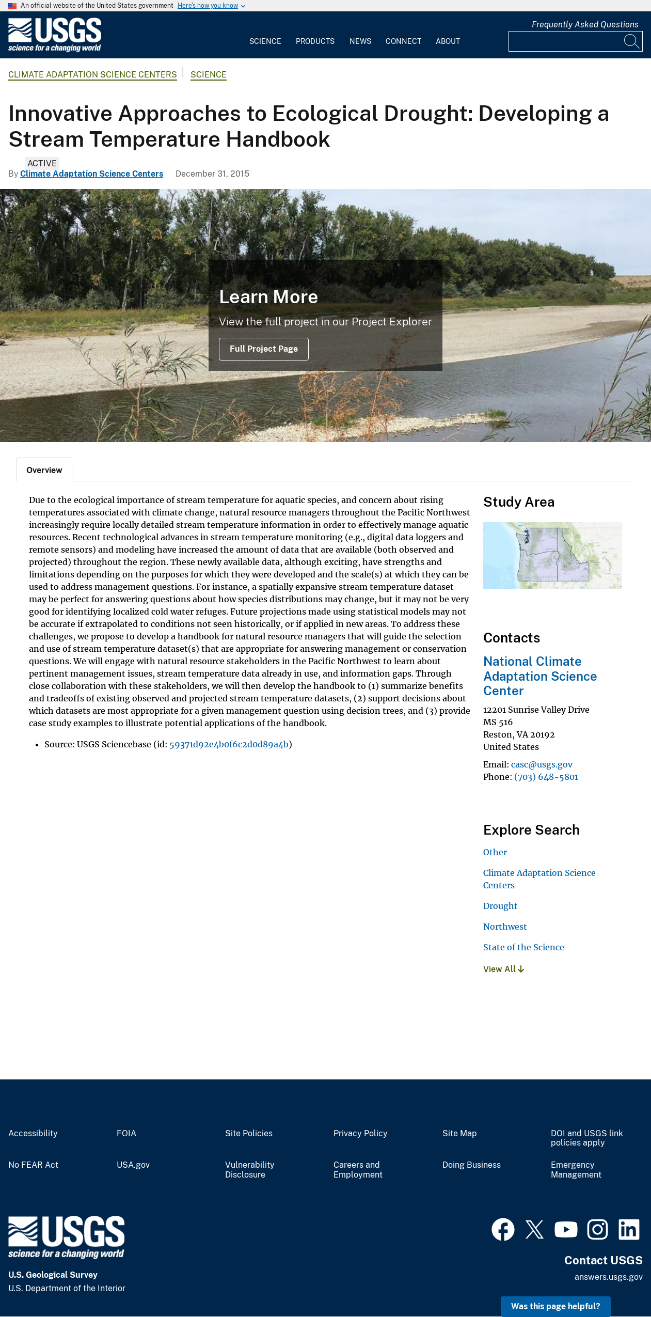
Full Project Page (264, 349)
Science (265, 41)
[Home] (54, 50)
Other (495, 852)
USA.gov (133, 1165)
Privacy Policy (361, 1133)
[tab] (44, 469)
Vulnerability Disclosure (250, 1170)
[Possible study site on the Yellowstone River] (325, 315)
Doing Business (471, 1165)
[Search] (632, 41)
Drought (500, 906)
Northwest (505, 926)
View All (503, 969)
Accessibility (33, 1133)
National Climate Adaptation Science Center (540, 676)
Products (315, 41)
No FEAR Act (33, 1165)
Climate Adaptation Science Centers (92, 75)
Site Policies (249, 1133)
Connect (403, 41)
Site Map (459, 1133)
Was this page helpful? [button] (555, 1306)
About (448, 41)
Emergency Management (576, 1170)
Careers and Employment (358, 1170)
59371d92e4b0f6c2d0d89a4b (229, 744)
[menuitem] (265, 35)
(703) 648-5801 (546, 777)
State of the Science (523, 947)
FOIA (126, 1133)
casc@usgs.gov (542, 764)
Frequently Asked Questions (585, 24)
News (360, 41)
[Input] (576, 41)
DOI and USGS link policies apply (587, 1138)
